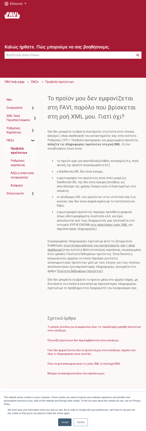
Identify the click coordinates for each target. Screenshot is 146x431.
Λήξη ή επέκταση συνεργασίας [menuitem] (22, 175)
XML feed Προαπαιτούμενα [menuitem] (18, 118)
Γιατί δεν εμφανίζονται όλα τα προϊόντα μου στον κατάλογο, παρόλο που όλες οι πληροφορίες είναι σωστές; (92, 352)
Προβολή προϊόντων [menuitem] (19, 150)
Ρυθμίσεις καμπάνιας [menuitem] (18, 163)
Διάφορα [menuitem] (17, 185)
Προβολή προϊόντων (59, 82)
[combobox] (69, 55)
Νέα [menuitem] (9, 99)
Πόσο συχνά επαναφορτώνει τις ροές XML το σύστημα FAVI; (84, 363)
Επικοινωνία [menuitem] (15, 193)
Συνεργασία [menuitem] (14, 107)
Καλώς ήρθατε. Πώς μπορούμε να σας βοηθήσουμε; (57, 47)
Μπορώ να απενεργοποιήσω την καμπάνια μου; (76, 373)
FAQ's (35, 82)
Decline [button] (81, 422)
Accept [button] (64, 422)
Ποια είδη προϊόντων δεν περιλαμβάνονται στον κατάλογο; (83, 340)
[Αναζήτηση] (137, 55)
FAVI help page (15, 82)
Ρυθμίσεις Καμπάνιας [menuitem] (13, 130)
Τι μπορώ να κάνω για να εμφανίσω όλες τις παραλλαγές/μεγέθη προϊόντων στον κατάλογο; (94, 328)
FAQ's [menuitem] (10, 140)
